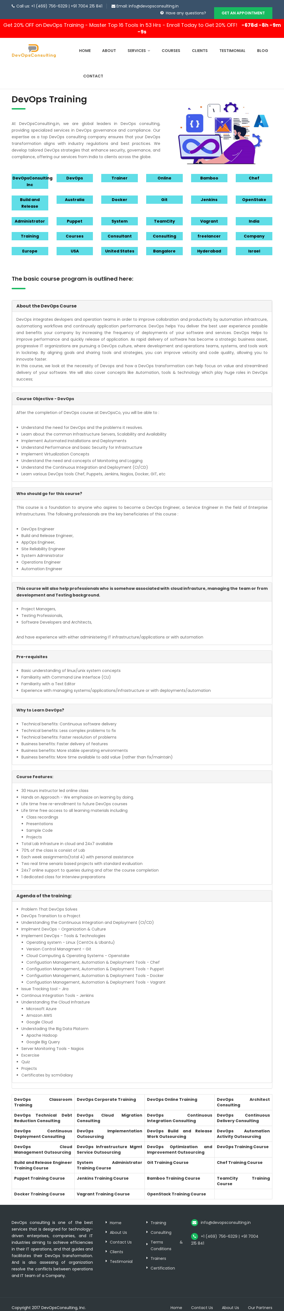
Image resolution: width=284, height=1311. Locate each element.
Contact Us (121, 1235)
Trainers (158, 1252)
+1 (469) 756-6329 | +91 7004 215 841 (66, 6)
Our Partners (260, 1301)
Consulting (161, 1226)
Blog (262, 44)
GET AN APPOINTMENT (243, 13)
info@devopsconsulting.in (154, 6)
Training (158, 1216)
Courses (171, 44)
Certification (163, 1261)
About (109, 44)
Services (139, 44)
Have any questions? (186, 13)
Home (85, 44)
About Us (118, 1226)
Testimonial (232, 44)
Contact (93, 69)
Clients (200, 44)
